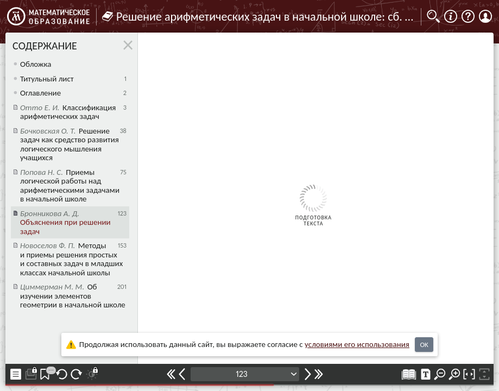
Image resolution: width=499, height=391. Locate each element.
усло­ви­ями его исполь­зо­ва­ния (357, 344)
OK (424, 344)
